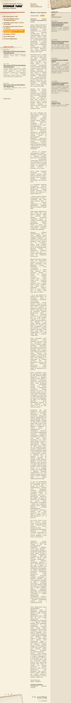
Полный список (7, 98)
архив (52, 15)
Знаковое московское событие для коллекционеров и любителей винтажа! (59, 24)
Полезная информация (10, 38)
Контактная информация (36, 6)
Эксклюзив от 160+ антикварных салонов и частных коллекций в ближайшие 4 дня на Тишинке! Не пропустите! (60, 29)
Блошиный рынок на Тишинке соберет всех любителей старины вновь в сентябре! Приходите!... (14, 56)
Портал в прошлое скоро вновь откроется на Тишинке (60, 42)
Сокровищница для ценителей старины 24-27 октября (59, 83)
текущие (53, 14)
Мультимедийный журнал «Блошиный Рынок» (11, 19)
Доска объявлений (9, 36)
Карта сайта (33, 3)
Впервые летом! (55, 103)
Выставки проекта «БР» (11, 16)
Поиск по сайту (34, 5)
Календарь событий (9, 34)
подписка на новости (56, 17)
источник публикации (36, 684)
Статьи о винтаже (34, 15)
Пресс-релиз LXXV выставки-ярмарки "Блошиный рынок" (14, 85)
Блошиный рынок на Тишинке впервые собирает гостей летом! (60, 105)
